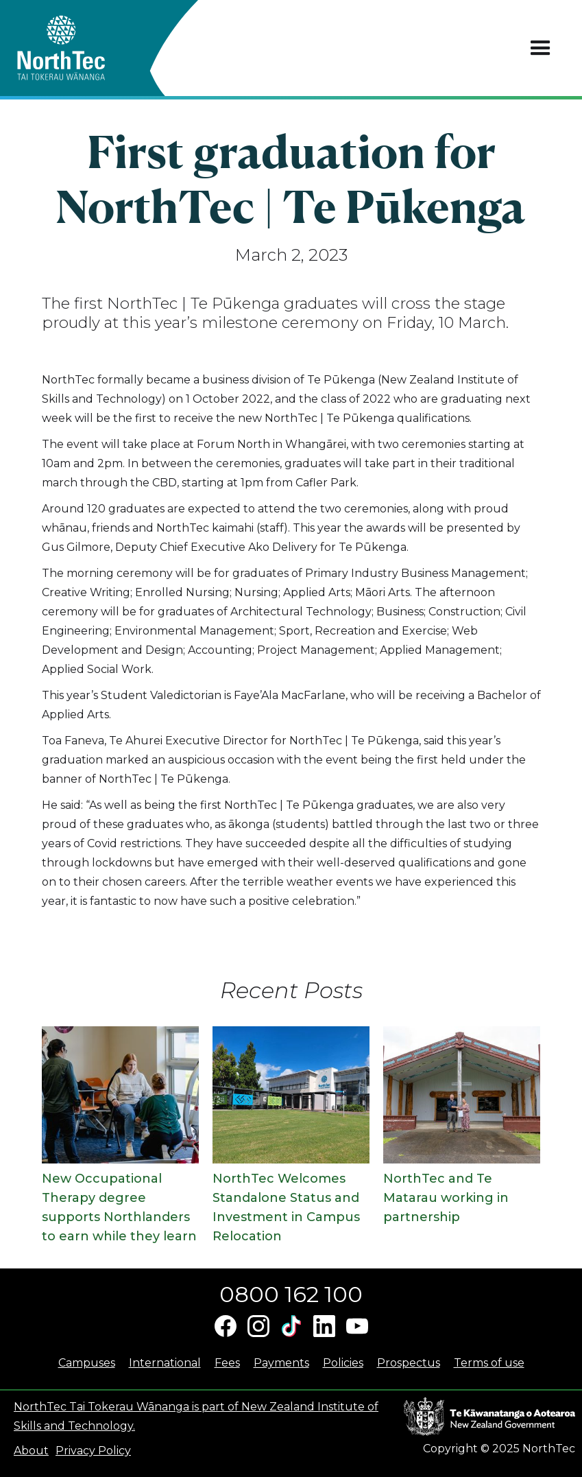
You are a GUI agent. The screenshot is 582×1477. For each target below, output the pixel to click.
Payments (281, 1362)
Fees (227, 1362)
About (31, 1450)
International (165, 1362)
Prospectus (408, 1362)
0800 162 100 (291, 1294)
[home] (85, 48)
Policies (343, 1362)
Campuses (86, 1362)
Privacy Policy (93, 1450)
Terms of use (489, 1362)
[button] (540, 48)
